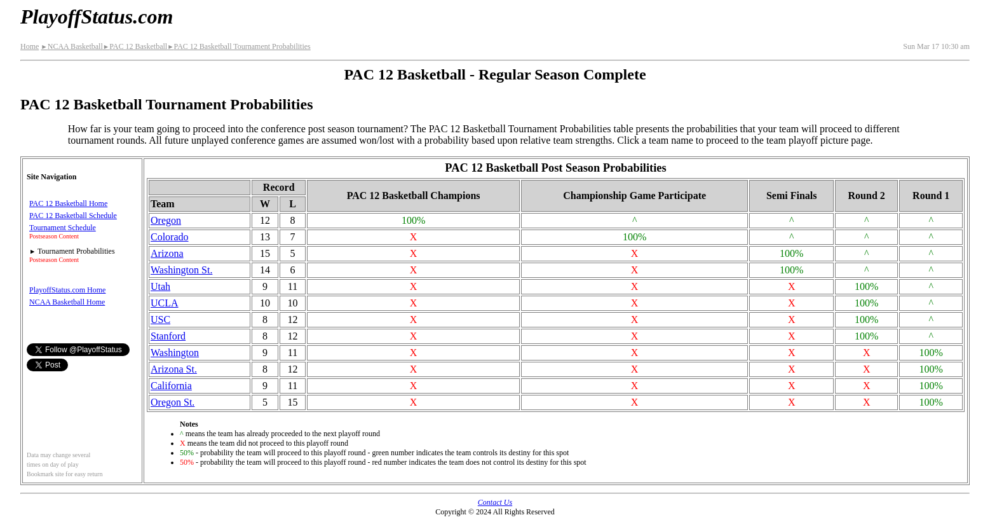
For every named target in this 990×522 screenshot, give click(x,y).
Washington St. (181, 269)
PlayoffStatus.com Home (67, 289)
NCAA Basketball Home (67, 302)
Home (29, 46)
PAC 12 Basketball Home (68, 203)
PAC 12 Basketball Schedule (73, 215)
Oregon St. (172, 402)
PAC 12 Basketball (135, 46)
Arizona (167, 253)
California (171, 385)
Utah (160, 286)
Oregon (166, 220)
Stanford (168, 336)
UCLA (165, 303)
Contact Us (495, 502)
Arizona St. (174, 369)
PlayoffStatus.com (96, 16)
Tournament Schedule (62, 227)
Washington (175, 352)
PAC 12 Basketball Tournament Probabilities (239, 46)
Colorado (170, 236)
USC (160, 319)
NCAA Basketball (71, 46)
